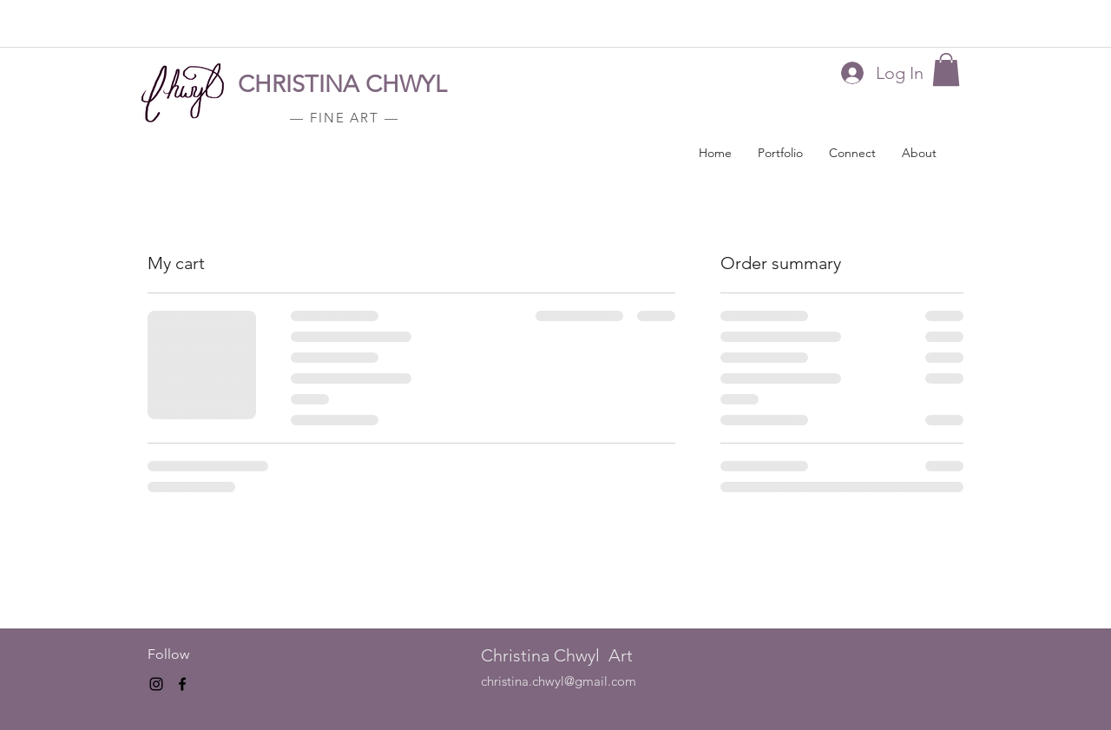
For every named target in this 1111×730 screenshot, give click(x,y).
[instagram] (156, 684)
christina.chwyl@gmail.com (558, 681)
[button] (946, 69)
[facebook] (182, 684)
